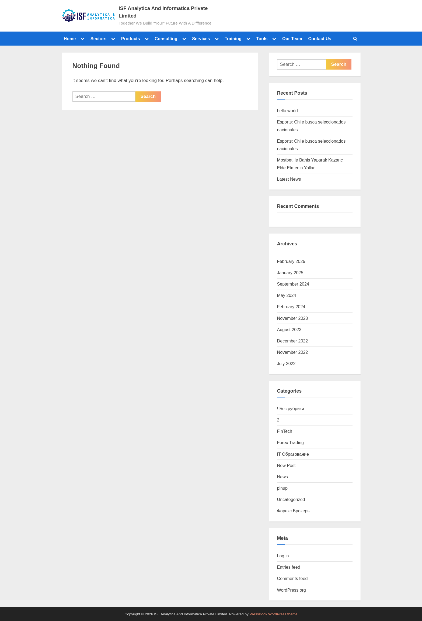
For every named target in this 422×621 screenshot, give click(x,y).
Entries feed (288, 567)
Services (201, 38)
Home (70, 38)
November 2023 (292, 318)
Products (130, 38)
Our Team (292, 38)
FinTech (284, 431)
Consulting (166, 38)
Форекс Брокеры (294, 510)
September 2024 (293, 284)
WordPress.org (291, 590)
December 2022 (292, 340)
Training (233, 38)
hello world (287, 110)
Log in (283, 555)
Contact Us (319, 38)
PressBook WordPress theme (274, 614)
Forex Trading (290, 442)
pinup (282, 488)
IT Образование (293, 454)
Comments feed (292, 578)
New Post (286, 465)
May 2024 (286, 295)
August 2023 (289, 329)
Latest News (289, 179)
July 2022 (286, 363)
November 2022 (292, 352)
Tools (261, 38)
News (282, 476)
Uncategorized (291, 499)
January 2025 (290, 272)
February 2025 (291, 261)
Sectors (98, 38)
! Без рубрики (290, 408)
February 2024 (291, 306)
